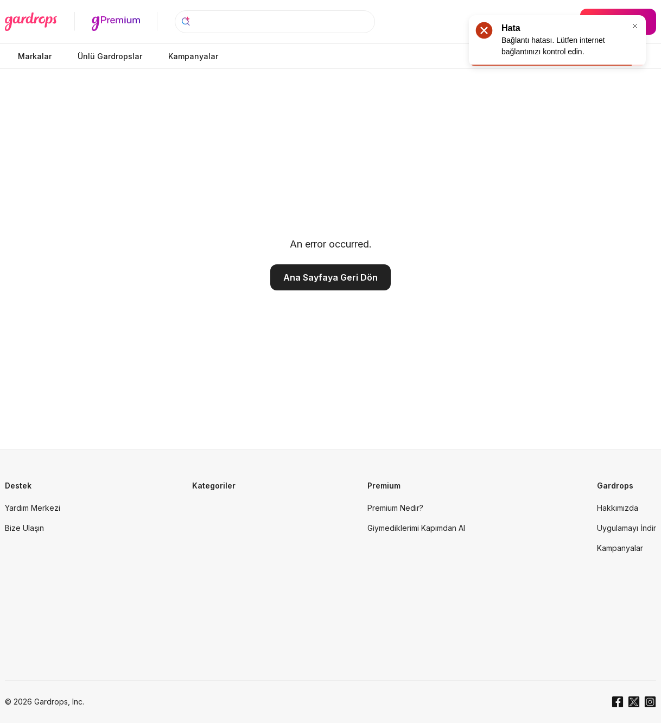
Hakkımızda (617, 507)
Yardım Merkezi (32, 507)
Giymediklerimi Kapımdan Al (416, 527)
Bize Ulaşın (24, 527)
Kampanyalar (620, 548)
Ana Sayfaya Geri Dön (330, 277)
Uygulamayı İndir (626, 527)
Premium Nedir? (395, 507)
